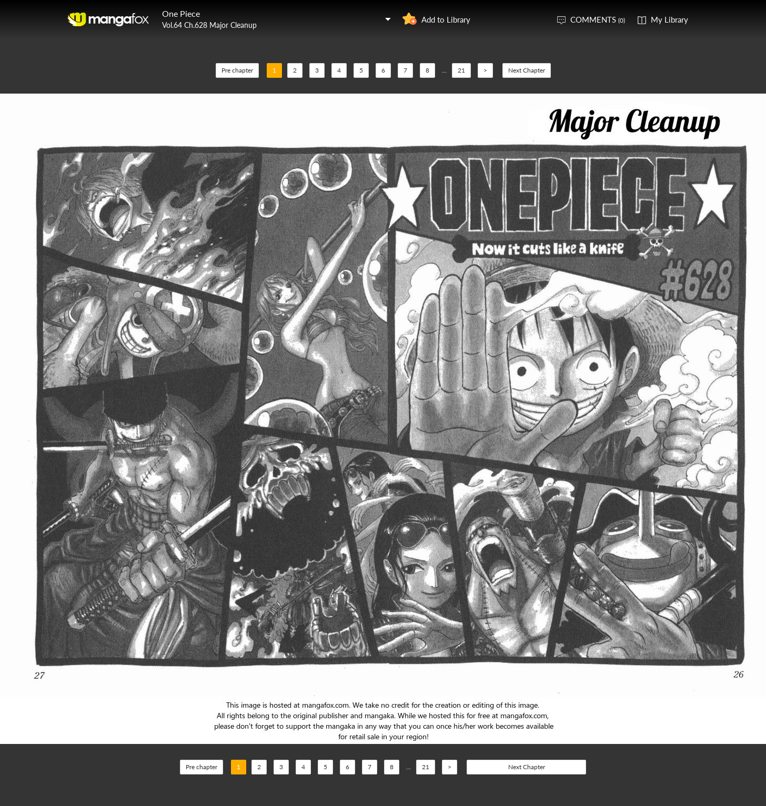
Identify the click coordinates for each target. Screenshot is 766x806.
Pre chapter (237, 70)
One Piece (181, 13)
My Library (669, 19)
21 (461, 70)
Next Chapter (526, 70)
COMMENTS (597, 19)
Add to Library (445, 19)
